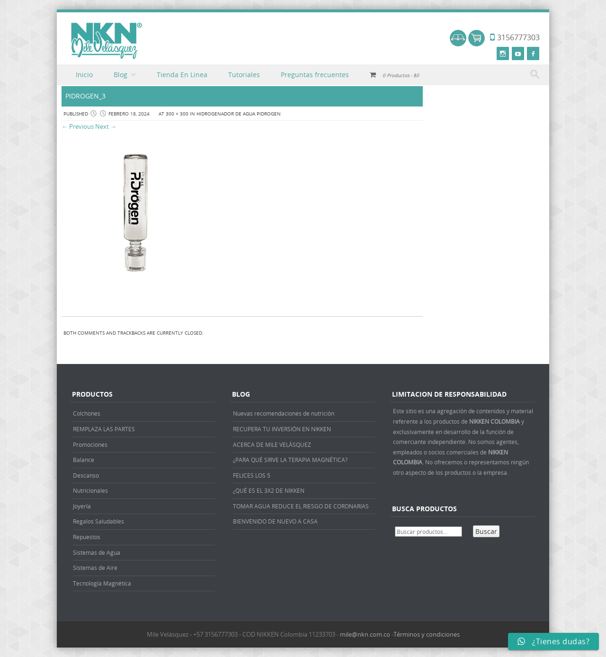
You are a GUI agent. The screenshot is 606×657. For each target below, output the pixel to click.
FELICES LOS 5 (251, 475)
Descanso (86, 475)
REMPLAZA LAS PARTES (104, 429)
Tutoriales (244, 74)
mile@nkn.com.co (365, 634)
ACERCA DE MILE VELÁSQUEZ (272, 444)
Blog (120, 74)
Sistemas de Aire (95, 567)
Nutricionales (90, 490)
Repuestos (86, 537)
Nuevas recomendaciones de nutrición (283, 413)
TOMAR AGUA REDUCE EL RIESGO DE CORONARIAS (301, 506)
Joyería (82, 506)
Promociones (90, 444)
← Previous (78, 126)
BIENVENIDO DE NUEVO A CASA (275, 521)
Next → (105, 126)
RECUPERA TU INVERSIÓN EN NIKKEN (282, 429)
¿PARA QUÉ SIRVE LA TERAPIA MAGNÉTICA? (290, 459)
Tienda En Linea (182, 74)
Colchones (86, 413)
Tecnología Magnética (102, 583)
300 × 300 (177, 114)
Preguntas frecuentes (315, 74)
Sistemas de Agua (96, 552)
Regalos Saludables (98, 521)
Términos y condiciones (426, 634)
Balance (83, 459)
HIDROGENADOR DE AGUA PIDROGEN (238, 114)
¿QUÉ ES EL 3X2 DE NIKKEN (268, 490)
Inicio (84, 74)
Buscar (486, 531)
